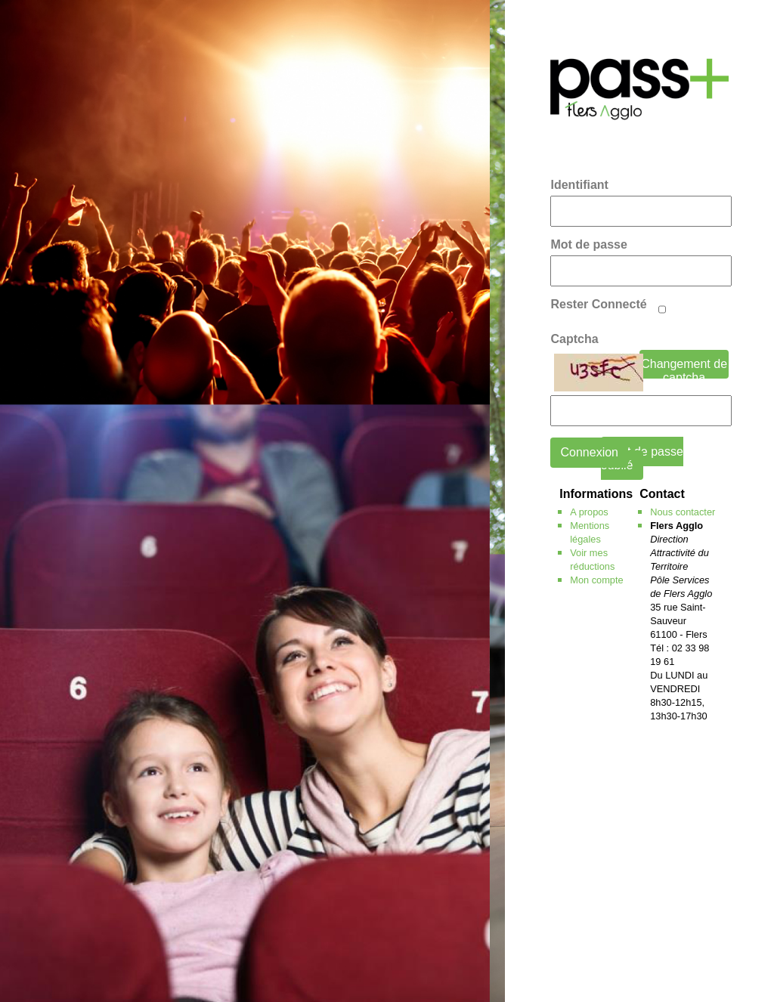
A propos (589, 512)
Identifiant (579, 184)
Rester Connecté (598, 304)
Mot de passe (588, 244)
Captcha (574, 338)
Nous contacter (682, 512)
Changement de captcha (684, 368)
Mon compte (596, 580)
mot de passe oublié (642, 458)
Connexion (589, 452)
